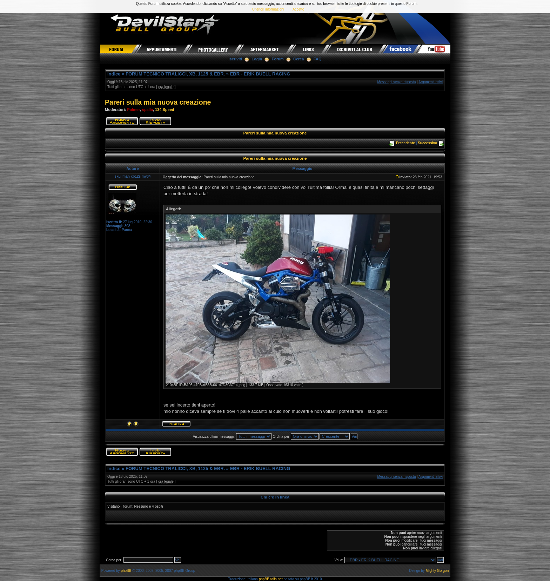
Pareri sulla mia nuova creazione (158, 102)
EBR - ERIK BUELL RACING (260, 74)
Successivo (427, 143)
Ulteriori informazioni (268, 9)
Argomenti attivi (430, 82)
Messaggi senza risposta (396, 82)
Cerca (298, 59)
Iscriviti (235, 59)
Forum (278, 59)
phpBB (126, 571)
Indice (114, 74)
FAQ (318, 59)
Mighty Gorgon (437, 571)
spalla (147, 109)
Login (256, 59)
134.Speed (164, 109)
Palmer (133, 109)
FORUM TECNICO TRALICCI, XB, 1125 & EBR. (175, 74)
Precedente (405, 143)
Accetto (298, 9)
